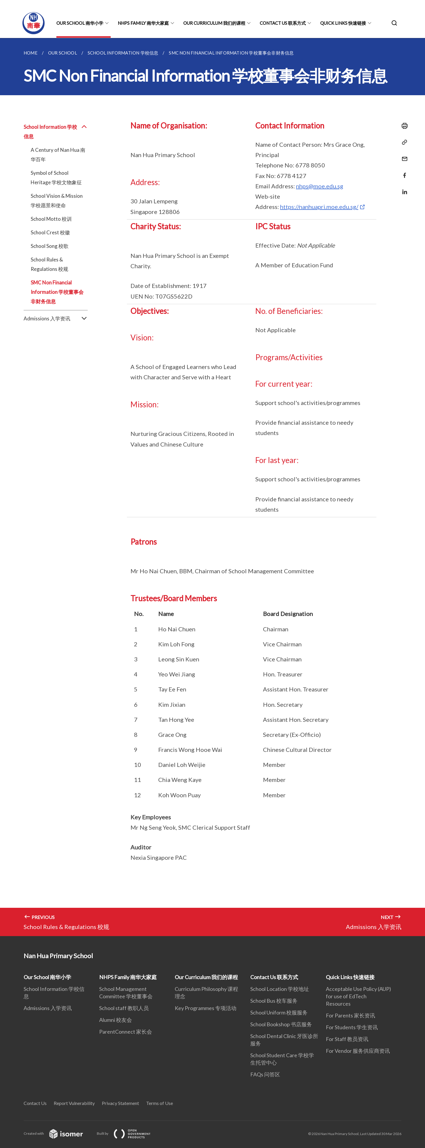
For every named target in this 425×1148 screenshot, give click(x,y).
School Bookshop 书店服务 (281, 1024)
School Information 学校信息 (56, 131)
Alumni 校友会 (115, 1020)
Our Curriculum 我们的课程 (214, 23)
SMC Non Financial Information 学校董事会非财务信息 (57, 291)
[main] (212, 487)
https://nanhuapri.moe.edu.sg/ (319, 206)
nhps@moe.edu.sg (319, 186)
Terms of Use (159, 1103)
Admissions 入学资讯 (56, 318)
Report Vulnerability (74, 1103)
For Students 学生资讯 (352, 1027)
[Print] (402, 126)
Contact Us (35, 1103)
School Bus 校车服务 (274, 1000)
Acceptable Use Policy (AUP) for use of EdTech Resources (358, 996)
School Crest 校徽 (50, 232)
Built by (128, 1133)
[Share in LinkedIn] (402, 188)
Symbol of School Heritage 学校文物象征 (56, 177)
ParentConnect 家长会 (125, 1031)
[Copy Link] (402, 142)
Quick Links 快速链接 (343, 23)
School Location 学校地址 (279, 989)
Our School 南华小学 (79, 23)
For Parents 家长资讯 (350, 1015)
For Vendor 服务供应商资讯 (358, 1050)
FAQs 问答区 (265, 1074)
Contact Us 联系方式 (283, 23)
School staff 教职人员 (124, 1008)
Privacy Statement (120, 1103)
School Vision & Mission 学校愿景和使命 (57, 200)
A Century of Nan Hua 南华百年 (58, 154)
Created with (58, 1133)
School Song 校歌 (49, 246)
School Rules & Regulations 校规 (49, 264)
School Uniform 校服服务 (279, 1012)
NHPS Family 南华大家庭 (143, 23)
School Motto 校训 (51, 219)
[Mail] (402, 155)
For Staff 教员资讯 (347, 1039)
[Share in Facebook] (402, 171)
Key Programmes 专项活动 (205, 1008)
